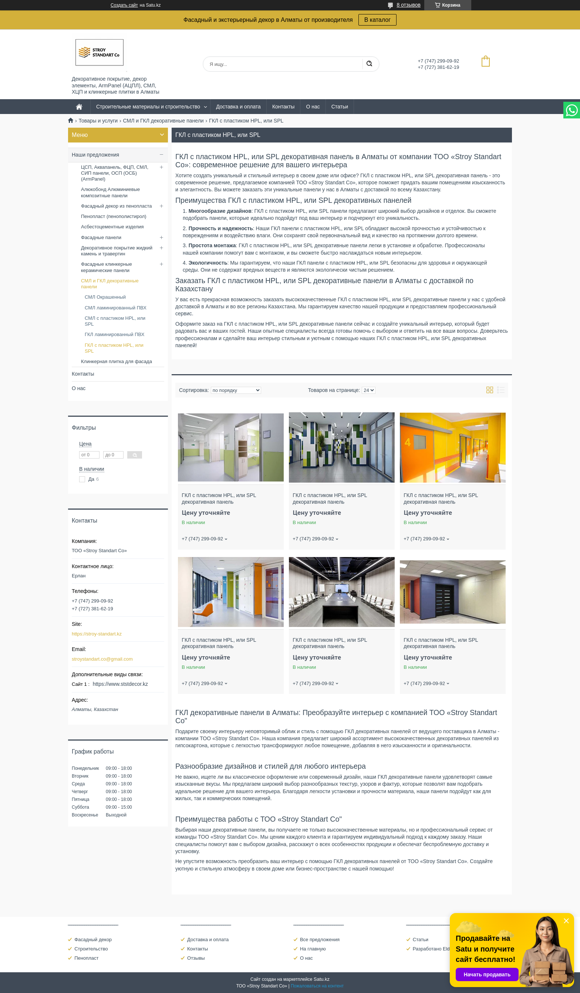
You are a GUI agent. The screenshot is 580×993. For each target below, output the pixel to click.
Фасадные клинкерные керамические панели (106, 267)
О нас (313, 107)
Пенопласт (86, 958)
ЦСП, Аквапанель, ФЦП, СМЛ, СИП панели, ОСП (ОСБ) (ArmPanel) (114, 173)
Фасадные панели (101, 237)
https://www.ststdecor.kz (120, 684)
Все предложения (320, 939)
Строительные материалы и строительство (148, 107)
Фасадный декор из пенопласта (116, 206)
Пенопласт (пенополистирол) (113, 216)
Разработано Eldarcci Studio (444, 949)
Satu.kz (322, 979)
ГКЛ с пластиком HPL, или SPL (114, 348)
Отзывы (196, 958)
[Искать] (369, 64)
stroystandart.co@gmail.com (102, 659)
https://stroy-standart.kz (97, 634)
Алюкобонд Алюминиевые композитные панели (110, 192)
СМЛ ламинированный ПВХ (115, 308)
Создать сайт (124, 5)
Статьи (339, 107)
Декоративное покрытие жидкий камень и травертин (116, 250)
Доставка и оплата (238, 107)
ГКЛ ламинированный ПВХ (114, 334)
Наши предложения (95, 155)
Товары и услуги (98, 121)
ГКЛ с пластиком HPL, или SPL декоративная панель (219, 498)
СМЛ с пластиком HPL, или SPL (115, 321)
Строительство (91, 949)
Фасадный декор (93, 939)
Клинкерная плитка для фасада (116, 361)
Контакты (283, 107)
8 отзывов (409, 5)
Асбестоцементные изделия (112, 226)
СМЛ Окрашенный (105, 297)
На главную (313, 949)
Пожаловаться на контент (317, 986)
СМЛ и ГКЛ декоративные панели (163, 121)
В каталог (377, 20)
